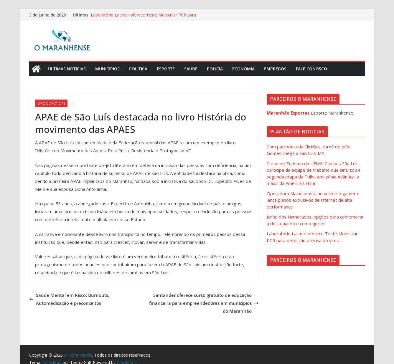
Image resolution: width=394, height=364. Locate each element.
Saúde (190, 69)
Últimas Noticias (67, 69)
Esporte (166, 69)
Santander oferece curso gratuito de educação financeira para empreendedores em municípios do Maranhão (203, 303)
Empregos (275, 69)
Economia (243, 69)
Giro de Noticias (51, 103)
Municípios (107, 69)
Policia (215, 69)
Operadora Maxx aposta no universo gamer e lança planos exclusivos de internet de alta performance (313, 200)
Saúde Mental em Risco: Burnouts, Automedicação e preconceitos (69, 299)
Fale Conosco (311, 69)
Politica (138, 69)
